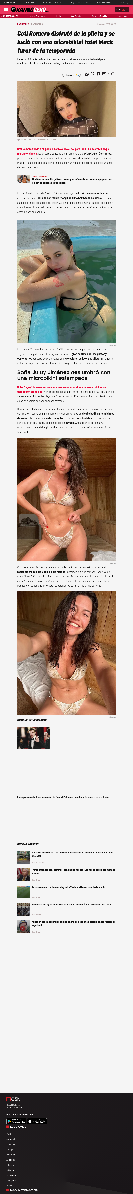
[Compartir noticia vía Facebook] (98, 74)
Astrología (10, 1159)
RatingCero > (23, 24)
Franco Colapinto (104, 2)
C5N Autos (10, 1170)
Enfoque (10, 1149)
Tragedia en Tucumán (79, 2)
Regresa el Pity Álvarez (36, 16)
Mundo (9, 1185)
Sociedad (10, 1139)
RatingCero (37, 24)
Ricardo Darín (122, 16)
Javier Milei (29, 2)
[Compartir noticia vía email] (104, 74)
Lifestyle (10, 1164)
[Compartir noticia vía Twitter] (93, 74)
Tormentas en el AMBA (52, 2)
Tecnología (11, 1175)
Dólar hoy (124, 2)
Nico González (76, 16)
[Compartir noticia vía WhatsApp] (87, 74)
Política (9, 1134)
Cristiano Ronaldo (99, 16)
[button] (113, 74)
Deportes (10, 1154)
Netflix (58, 16)
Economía (10, 1144)
